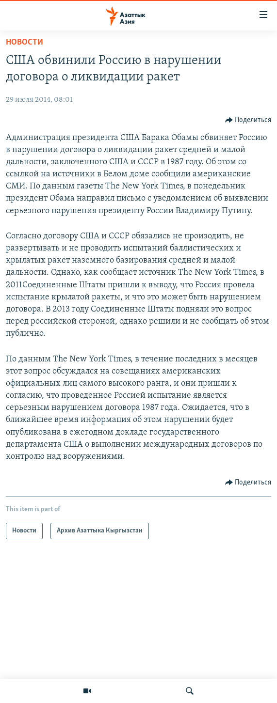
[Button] (248, 120)
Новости (24, 42)
